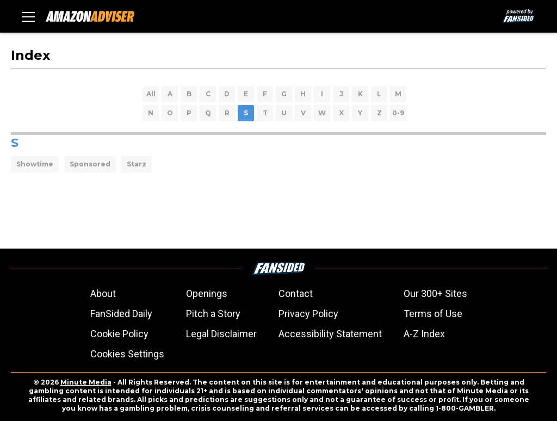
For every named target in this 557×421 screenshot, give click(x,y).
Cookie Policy (119, 333)
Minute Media (86, 382)
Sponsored (90, 164)
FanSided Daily (121, 313)
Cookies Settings (127, 354)
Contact (295, 293)
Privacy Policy (308, 313)
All (151, 94)
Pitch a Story (213, 313)
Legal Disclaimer (221, 333)
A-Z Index (424, 333)
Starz (136, 164)
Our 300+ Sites (435, 293)
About (103, 293)
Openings (206, 293)
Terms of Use (433, 313)
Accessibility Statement (330, 333)
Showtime (34, 164)
